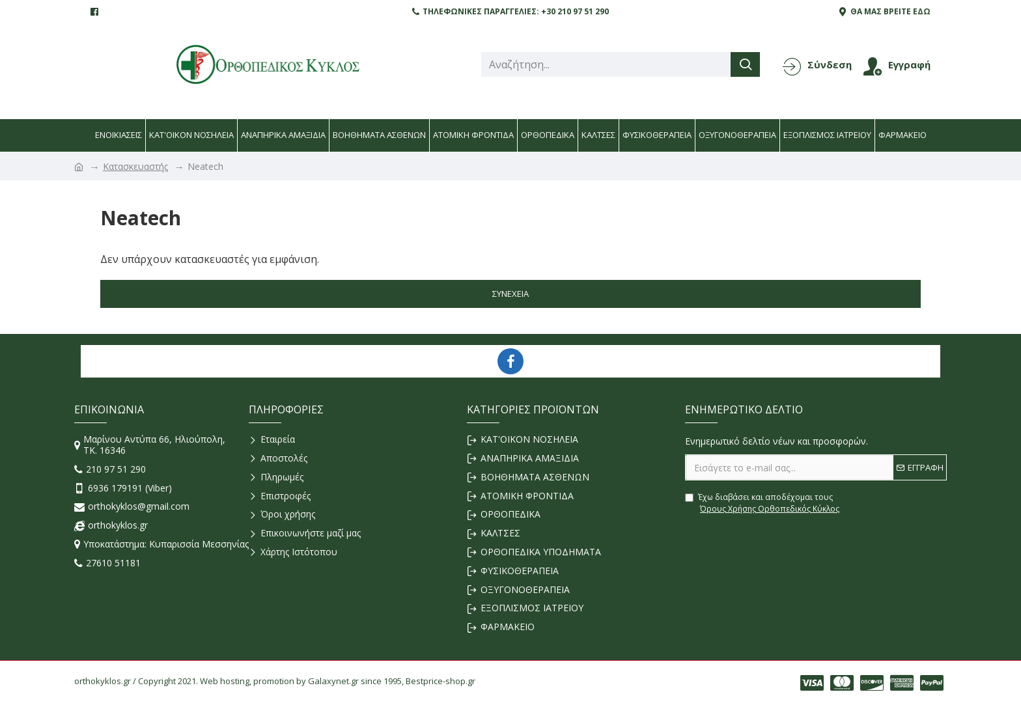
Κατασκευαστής (135, 166)
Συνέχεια (510, 293)
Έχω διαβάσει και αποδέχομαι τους (763, 503)
